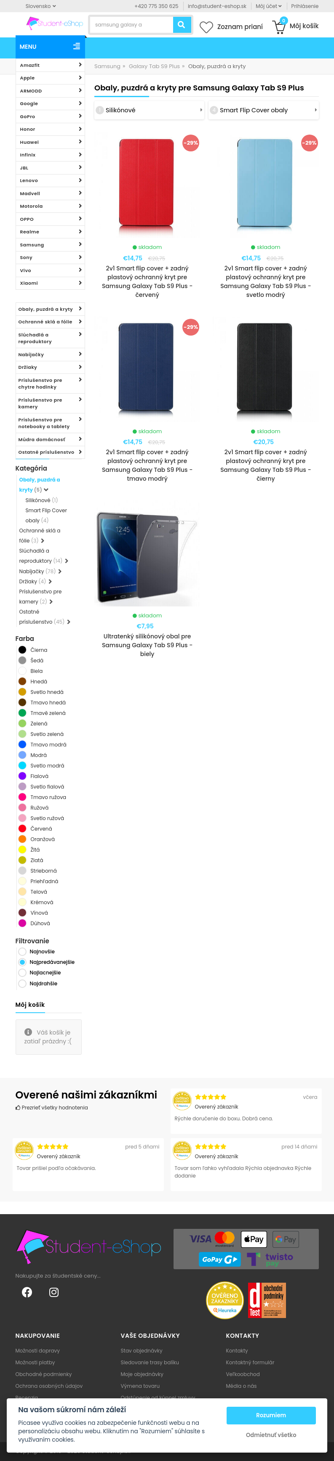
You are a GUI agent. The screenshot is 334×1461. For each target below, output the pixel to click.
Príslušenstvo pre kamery (40, 403)
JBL (24, 167)
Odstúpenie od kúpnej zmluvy (158, 1397)
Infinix (28, 154)
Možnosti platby (35, 1362)
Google (29, 103)
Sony (26, 257)
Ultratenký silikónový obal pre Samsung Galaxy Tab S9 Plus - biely (147, 645)
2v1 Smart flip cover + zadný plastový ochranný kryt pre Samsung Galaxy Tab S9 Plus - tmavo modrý (147, 465)
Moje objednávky (142, 1374)
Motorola (31, 206)
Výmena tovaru (140, 1386)
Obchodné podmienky (44, 1374)
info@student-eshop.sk (217, 6)
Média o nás (241, 1386)
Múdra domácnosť (42, 439)
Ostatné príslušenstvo (47, 452)
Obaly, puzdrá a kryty (46, 309)
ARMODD (31, 90)
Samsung (32, 244)
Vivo (26, 270)
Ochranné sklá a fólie (45, 321)
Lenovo (29, 180)
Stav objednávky (142, 1350)
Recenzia (27, 1397)
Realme (30, 231)
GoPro (27, 116)
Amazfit (30, 65)
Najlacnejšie (45, 972)
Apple (27, 77)
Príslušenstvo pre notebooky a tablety (44, 423)
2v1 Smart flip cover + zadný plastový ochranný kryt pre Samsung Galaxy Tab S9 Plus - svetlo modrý (265, 281)
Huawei (29, 142)
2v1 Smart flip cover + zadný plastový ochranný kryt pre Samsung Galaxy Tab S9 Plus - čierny (265, 465)
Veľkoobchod (243, 1374)
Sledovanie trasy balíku (150, 1362)
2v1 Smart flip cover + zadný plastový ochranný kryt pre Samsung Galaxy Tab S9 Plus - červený (147, 281)
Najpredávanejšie (52, 962)
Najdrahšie (44, 983)
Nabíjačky (31, 354)
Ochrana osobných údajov (49, 1386)
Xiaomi (29, 283)
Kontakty (237, 1350)
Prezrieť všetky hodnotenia (52, 1107)
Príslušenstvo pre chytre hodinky (40, 384)
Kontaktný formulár (250, 1362)
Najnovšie (42, 951)
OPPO (27, 219)
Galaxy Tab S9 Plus (154, 66)
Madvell (30, 193)
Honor (27, 129)
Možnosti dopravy (38, 1350)
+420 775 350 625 (156, 6)
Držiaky (28, 367)
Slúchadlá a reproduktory (35, 338)
